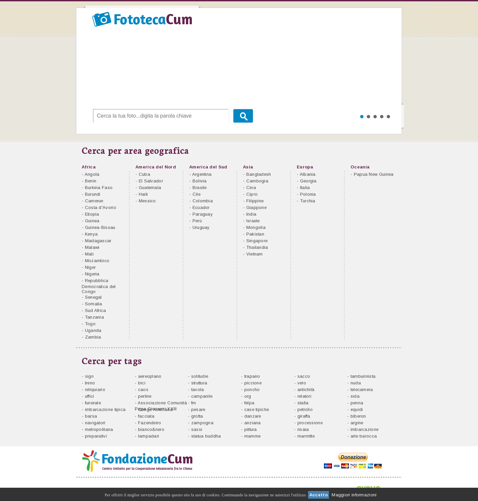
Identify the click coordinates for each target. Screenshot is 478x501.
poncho (252, 389)
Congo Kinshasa (155, 409)
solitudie (199, 376)
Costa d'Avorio (100, 207)
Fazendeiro (149, 422)
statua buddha (206, 436)
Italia (305, 187)
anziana (252, 422)
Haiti (143, 194)
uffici (89, 396)
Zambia (93, 337)
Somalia (93, 303)
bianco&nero (151, 429)
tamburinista (363, 376)
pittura (250, 429)
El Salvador (151, 180)
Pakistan (255, 234)
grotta (197, 416)
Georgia (308, 180)
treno (90, 382)
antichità (306, 389)
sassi (196, 429)
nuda (356, 382)
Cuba (144, 174)
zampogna (202, 422)
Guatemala (150, 187)
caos (143, 389)
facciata (146, 416)
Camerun (94, 200)
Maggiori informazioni (354, 494)
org (247, 396)
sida (355, 396)
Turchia (307, 200)
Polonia (308, 194)
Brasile (200, 187)
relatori (304, 396)
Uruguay (201, 227)
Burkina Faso (99, 187)
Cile (196, 194)
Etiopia (92, 214)
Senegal (93, 297)
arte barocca (364, 436)
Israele (253, 220)
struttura (199, 382)
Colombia (203, 200)
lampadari (148, 436)
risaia (303, 429)
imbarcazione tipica (105, 409)
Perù (197, 220)
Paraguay (203, 214)
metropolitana (99, 429)
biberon (358, 416)
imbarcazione (365, 429)
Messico (147, 200)
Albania (308, 174)
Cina (251, 187)
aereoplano (150, 376)
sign (89, 376)
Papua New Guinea (374, 174)
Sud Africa (95, 310)
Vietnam (254, 253)
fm (193, 402)
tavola (197, 389)
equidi (357, 409)
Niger (90, 267)
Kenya (91, 234)
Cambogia (257, 180)
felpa (249, 402)
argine (357, 422)
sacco (303, 376)
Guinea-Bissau (100, 227)
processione (310, 422)
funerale (93, 402)
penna (357, 402)
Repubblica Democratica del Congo (99, 286)
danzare (252, 416)
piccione (253, 382)
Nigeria (92, 273)
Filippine (255, 200)
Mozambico (97, 260)
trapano (252, 376)
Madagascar (98, 240)
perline (145, 396)
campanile (202, 396)
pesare (198, 409)
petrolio (305, 409)
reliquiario (95, 389)
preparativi (96, 436)
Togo (90, 323)
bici (141, 382)
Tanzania (94, 317)
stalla (303, 402)
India (251, 214)
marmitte (306, 436)
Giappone (256, 207)
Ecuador (201, 207)
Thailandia (257, 247)
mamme (252, 436)
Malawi (92, 247)
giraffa (303, 416)
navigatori (95, 422)
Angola (92, 174)
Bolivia (200, 180)
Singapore (257, 240)
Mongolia (256, 227)
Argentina (202, 174)
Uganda (93, 330)
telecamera (362, 389)
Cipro (252, 194)
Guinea (92, 220)
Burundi (93, 194)
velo (301, 382)
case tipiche (256, 409)
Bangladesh (258, 174)
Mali (89, 253)
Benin (91, 180)
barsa (91, 416)
